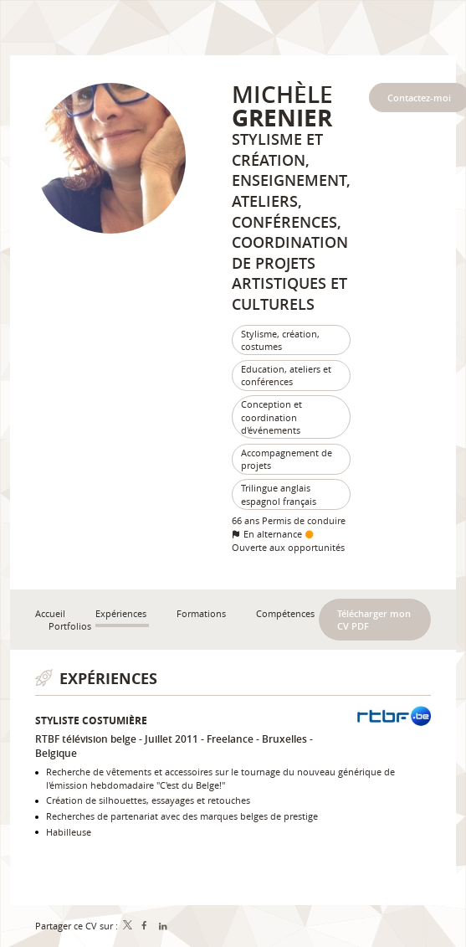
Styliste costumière (91, 720)
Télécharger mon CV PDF (374, 619)
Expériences (108, 678)
